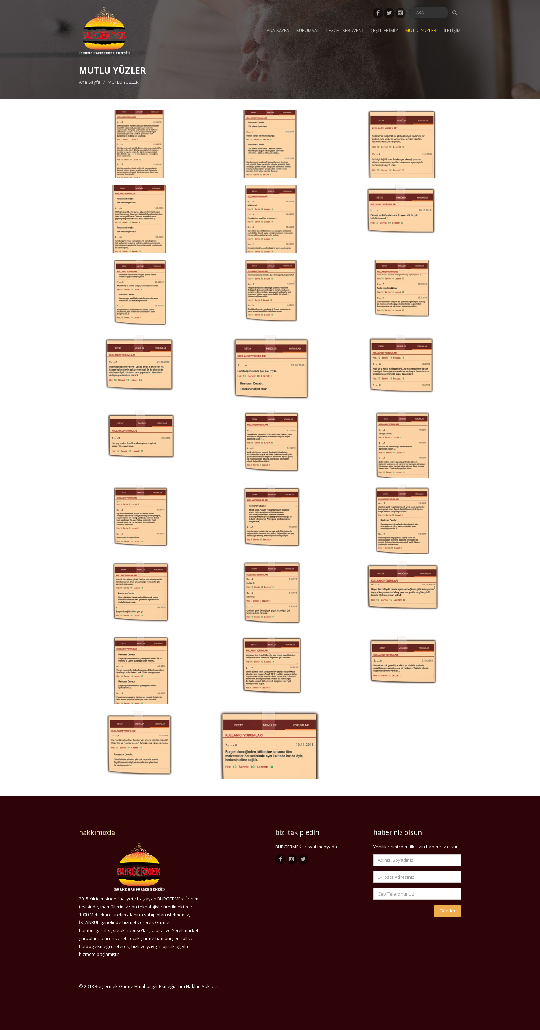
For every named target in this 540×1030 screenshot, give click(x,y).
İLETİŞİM (452, 30)
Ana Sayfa (278, 30)
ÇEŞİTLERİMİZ (384, 30)
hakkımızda (97, 832)
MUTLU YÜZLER (420, 30)
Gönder (447, 911)
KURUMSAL (307, 30)
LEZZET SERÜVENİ (344, 30)
